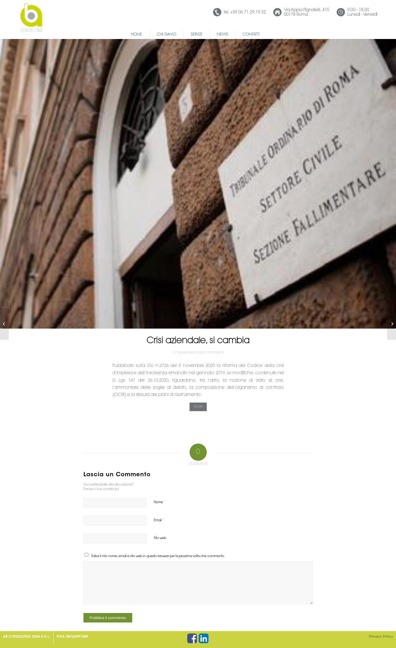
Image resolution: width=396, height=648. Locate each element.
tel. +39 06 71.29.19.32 (245, 13)
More (198, 407)
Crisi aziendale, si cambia (198, 341)
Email (159, 520)
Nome (160, 502)
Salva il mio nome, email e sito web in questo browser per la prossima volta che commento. (158, 556)
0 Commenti (213, 352)
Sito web (160, 538)
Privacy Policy (381, 637)
